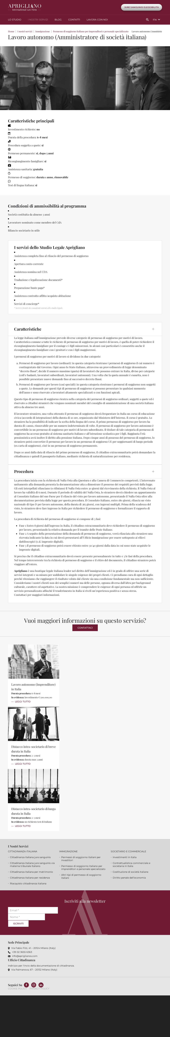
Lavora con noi (97, 19)
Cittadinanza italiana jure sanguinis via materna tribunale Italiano (32, 864)
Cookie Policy (17, 988)
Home (11, 30)
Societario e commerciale (128, 850)
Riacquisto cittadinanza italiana (28, 882)
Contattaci (85, 626)
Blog (58, 19)
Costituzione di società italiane (130, 871)
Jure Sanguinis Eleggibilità (141, 7)
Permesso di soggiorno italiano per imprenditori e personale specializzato (90, 30)
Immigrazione (42, 30)
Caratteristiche (27, 328)
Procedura (23, 470)
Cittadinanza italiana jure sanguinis (30, 856)
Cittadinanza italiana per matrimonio (31, 871)
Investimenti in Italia (124, 856)
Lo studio (14, 19)
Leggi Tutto (23, 700)
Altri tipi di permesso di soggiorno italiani (81, 876)
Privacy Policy (39, 988)
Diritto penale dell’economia (129, 877)
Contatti (74, 19)
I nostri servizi (38, 19)
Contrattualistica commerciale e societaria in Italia (131, 864)
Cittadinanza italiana (22, 850)
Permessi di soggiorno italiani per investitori (81, 858)
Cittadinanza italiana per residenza (30, 877)
